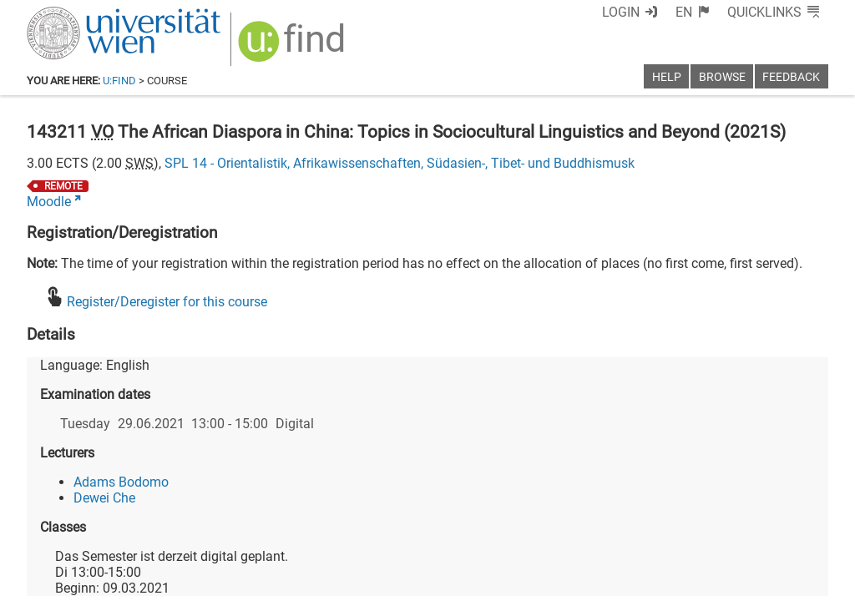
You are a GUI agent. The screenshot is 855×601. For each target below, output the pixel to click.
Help (666, 77)
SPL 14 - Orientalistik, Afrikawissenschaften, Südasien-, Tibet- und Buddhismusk (399, 163)
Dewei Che (104, 498)
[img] (293, 47)
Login (621, 12)
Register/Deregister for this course (167, 302)
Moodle (49, 202)
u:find (119, 80)
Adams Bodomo (121, 482)
